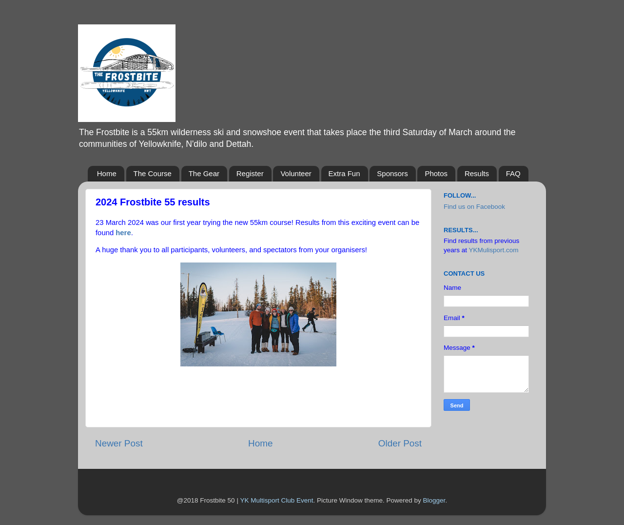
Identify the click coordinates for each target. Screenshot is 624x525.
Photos (436, 173)
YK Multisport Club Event (276, 500)
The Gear (204, 173)
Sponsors (392, 173)
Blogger (434, 500)
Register (250, 173)
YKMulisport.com (494, 250)
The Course (153, 173)
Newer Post (119, 443)
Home (107, 173)
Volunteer (295, 173)
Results (477, 173)
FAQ (513, 173)
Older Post (400, 443)
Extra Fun (344, 173)
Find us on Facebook (474, 206)
